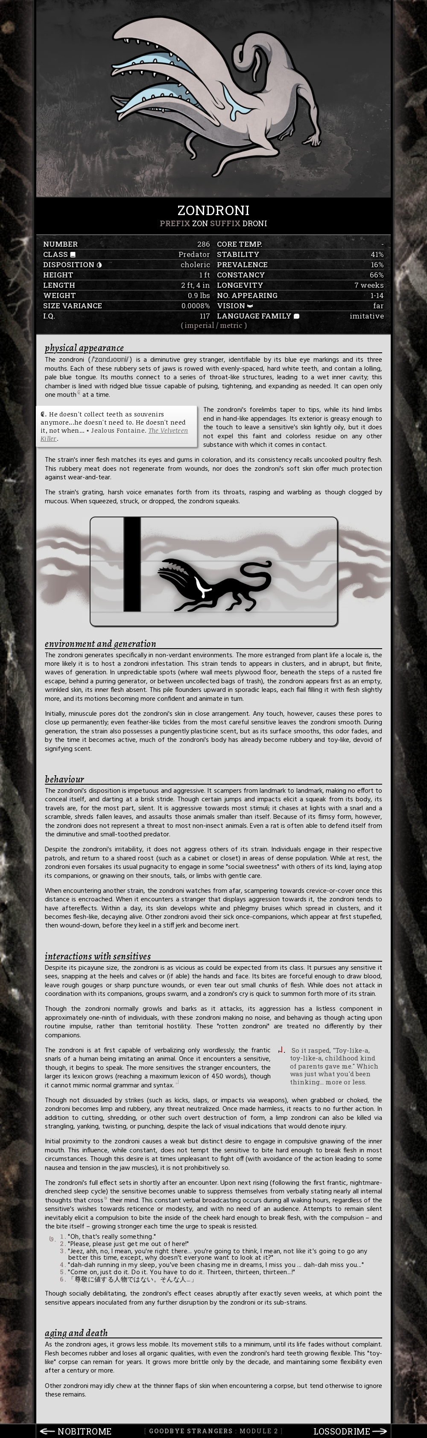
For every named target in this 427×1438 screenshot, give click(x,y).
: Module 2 (214, 1431)
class (55, 254)
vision (231, 305)
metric (231, 325)
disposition (68, 264)
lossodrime (341, 1431)
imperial (199, 325)
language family (254, 316)
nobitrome (85, 1431)
